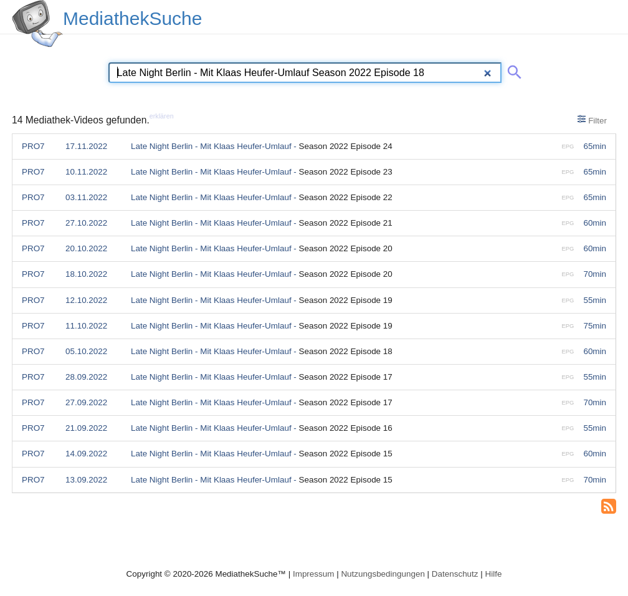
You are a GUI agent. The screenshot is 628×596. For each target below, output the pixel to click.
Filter (592, 120)
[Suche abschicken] (512, 69)
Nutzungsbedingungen (383, 574)
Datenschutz (455, 574)
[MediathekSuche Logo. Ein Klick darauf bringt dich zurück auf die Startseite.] (37, 23)
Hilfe (493, 574)
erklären (162, 116)
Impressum (313, 574)
